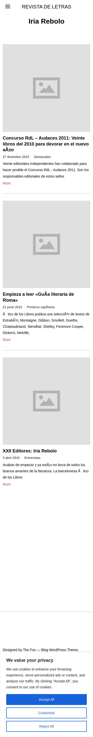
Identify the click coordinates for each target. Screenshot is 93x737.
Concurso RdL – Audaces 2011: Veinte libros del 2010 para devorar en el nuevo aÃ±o (46, 144)
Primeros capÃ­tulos (41, 307)
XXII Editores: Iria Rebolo (30, 450)
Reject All (46, 726)
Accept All (46, 699)
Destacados (42, 157)
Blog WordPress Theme (59, 650)
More (7, 183)
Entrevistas (32, 458)
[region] (46, 694)
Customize (46, 713)
